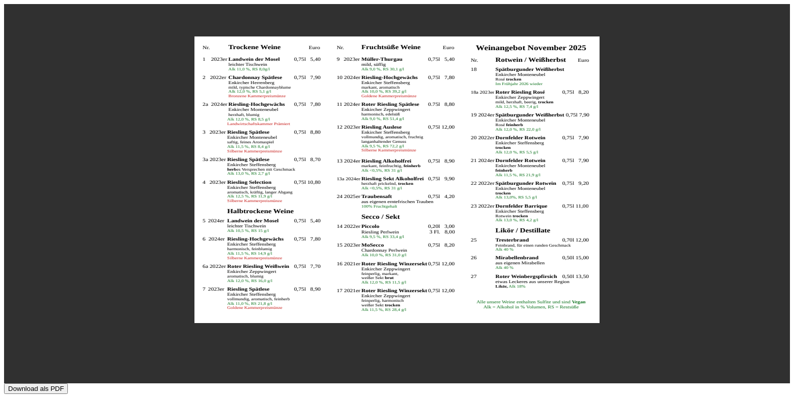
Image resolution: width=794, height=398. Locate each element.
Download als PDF (36, 388)
